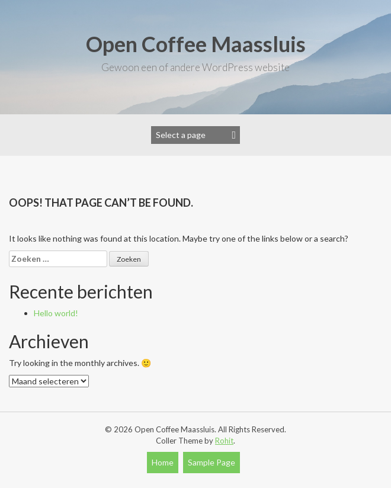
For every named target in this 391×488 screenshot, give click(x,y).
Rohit (224, 440)
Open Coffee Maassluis (196, 44)
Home (163, 462)
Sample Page (211, 462)
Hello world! (56, 313)
